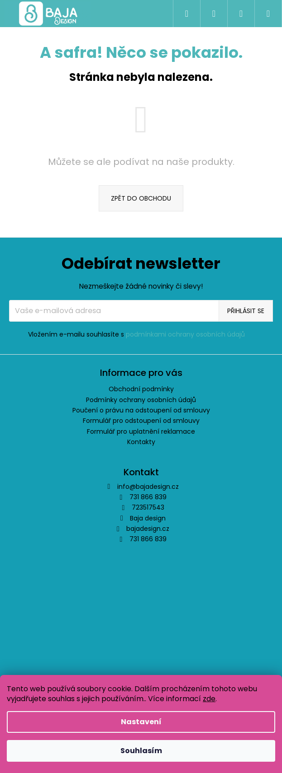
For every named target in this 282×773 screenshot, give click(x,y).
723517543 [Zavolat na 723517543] (148, 507)
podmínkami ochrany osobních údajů (185, 334)
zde (209, 698)
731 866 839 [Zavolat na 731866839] (148, 496)
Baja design (148, 518)
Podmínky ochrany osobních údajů (141, 399)
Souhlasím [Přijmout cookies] (141, 750)
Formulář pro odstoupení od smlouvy (141, 420)
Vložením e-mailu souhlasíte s (136, 334)
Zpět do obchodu (141, 198)
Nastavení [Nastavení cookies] (141, 722)
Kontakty (141, 441)
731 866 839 (148, 538)
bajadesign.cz (147, 528)
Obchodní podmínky (141, 389)
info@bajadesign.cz (148, 486)
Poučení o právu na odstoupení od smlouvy (141, 410)
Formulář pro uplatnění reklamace (141, 431)
